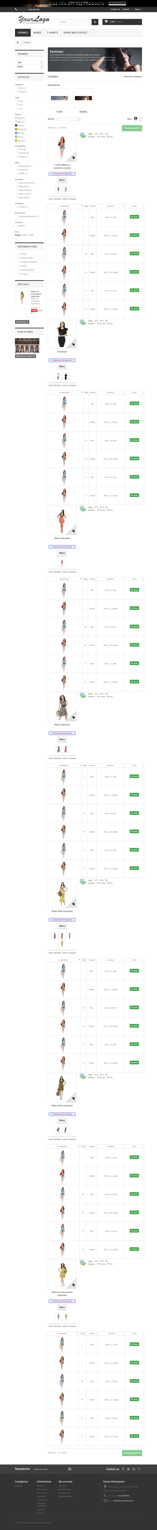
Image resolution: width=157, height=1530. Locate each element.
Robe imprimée (62, 538)
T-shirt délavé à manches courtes (62, 166)
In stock (23, 207)
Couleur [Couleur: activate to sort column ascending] (92, 206)
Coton (22, 149)
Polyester (24, 153)
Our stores (23, 274)
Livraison (23, 254)
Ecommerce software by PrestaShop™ (36, 1523)
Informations (27, 246)
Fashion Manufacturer (29, 216)
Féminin (23, 170)
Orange (22, 129)
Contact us (115, 9)
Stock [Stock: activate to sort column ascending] (134, 206)
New (22, 226)
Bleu (21, 133)
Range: (18, 235)
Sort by (51, 119)
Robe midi (24, 197)
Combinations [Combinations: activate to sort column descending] (64, 206)
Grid (135, 119)
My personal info (66, 1496)
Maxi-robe (24, 186)
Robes (37, 32)
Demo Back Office (75, 32)
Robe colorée (25, 190)
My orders (63, 1486)
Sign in (138, 9)
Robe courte (25, 194)
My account (65, 1481)
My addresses (64, 1493)
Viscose (23, 157)
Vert (21, 137)
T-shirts (52, 32)
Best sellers (42, 1493)
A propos (23, 266)
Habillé (23, 173)
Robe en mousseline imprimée (36, 293)
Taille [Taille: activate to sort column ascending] (86, 206)
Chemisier (62, 351)
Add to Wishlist (55, 199)
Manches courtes (27, 183)
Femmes (23, 32)
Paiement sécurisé (26, 270)
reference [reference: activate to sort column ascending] (110, 206)
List (140, 119)
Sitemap (40, 1513)
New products (43, 1489)
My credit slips (65, 1489)
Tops (20, 62)
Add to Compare (69, 199)
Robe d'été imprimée (62, 911)
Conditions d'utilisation (28, 262)
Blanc (21, 122)
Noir (21, 126)
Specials (23, 284)
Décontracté (25, 166)
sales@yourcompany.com (123, 1501)
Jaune (21, 141)
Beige (21, 118)
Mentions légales (26, 258)
